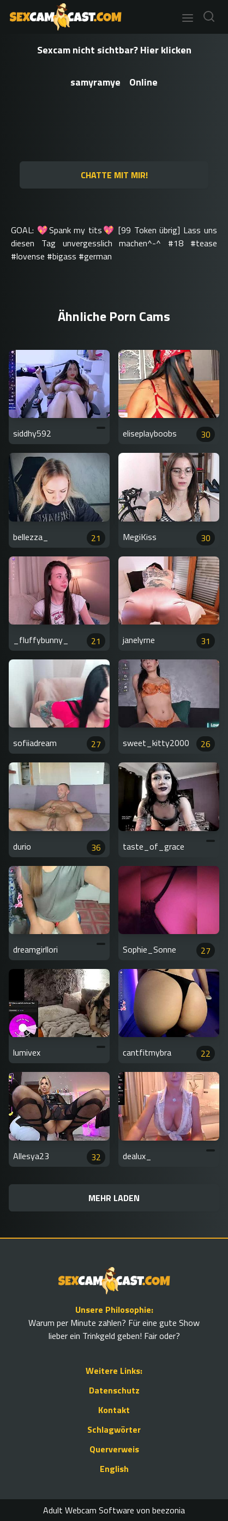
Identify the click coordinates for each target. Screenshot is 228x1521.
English (114, 1468)
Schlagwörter (114, 1429)
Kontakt (114, 1409)
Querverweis (114, 1449)
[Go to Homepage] (62, 17)
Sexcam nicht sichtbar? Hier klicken (114, 50)
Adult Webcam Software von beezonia (114, 1510)
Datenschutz (114, 1390)
